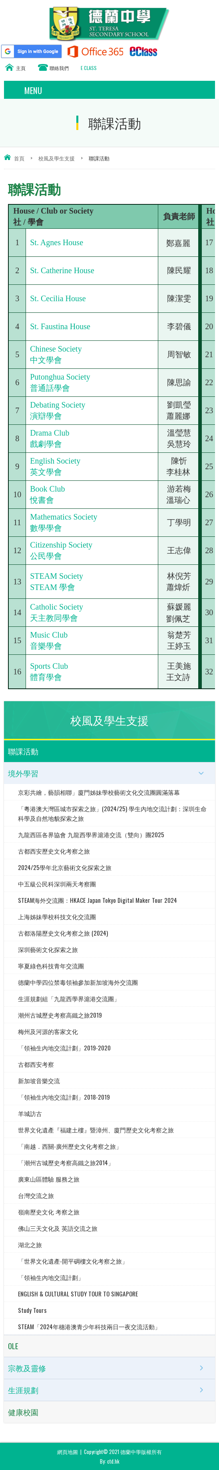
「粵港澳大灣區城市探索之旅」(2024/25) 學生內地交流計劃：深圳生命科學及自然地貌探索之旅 (112, 813)
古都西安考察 (36, 1064)
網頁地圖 (67, 1452)
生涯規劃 (23, 1390)
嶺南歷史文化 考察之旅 (49, 1211)
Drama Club (49, 432)
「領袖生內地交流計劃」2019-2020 (64, 1047)
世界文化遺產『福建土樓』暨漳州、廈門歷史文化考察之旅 (96, 1129)
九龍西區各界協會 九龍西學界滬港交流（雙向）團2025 (91, 834)
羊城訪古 (30, 1113)
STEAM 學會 (52, 587)
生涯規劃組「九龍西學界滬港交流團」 (69, 998)
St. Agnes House (56, 242)
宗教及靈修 (27, 1368)
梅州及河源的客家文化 (48, 1031)
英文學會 (46, 472)
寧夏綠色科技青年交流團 (51, 965)
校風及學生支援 (56, 158)
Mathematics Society (63, 516)
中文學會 (46, 360)
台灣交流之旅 (36, 1195)
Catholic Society (56, 606)
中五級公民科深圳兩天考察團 (57, 883)
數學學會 (46, 528)
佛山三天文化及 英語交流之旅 (58, 1228)
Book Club (47, 488)
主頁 (21, 67)
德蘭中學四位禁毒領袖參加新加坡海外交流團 (78, 982)
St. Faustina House (60, 326)
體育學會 (46, 677)
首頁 (19, 158)
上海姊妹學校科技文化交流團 (57, 916)
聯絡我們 (59, 67)
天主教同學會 (54, 618)
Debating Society (57, 404)
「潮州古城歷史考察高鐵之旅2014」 (66, 1162)
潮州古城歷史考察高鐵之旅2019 (60, 1014)
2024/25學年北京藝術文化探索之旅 (64, 867)
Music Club (49, 634)
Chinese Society (56, 348)
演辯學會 (46, 416)
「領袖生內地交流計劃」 (51, 1277)
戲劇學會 (46, 444)
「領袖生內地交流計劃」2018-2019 (64, 1096)
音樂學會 (46, 646)
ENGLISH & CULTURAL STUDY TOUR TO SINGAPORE (78, 1293)
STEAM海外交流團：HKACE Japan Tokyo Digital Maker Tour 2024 (97, 900)
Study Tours (32, 1310)
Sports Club (49, 666)
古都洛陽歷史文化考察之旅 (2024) (63, 932)
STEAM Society (56, 576)
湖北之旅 (30, 1244)
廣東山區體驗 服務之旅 (49, 1178)
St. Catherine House (62, 270)
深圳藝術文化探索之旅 (48, 949)
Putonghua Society (60, 376)
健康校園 (23, 1411)
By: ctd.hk (109, 1461)
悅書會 (42, 500)
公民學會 (46, 556)
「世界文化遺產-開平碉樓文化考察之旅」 (73, 1260)
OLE (13, 1345)
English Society (55, 460)
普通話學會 (50, 388)
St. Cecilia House (58, 298)
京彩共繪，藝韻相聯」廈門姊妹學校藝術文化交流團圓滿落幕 (99, 792)
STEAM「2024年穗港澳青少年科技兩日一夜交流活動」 (89, 1326)
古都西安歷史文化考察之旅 (54, 850)
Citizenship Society (61, 544)
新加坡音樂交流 (39, 1080)
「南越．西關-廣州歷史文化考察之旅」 (70, 1146)
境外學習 (23, 773)
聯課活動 (23, 751)
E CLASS (89, 67)
